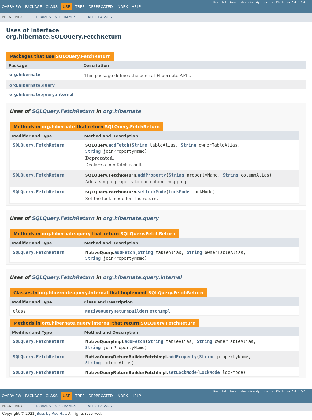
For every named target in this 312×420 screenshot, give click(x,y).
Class (52, 7)
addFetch (119, 145)
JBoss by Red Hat (50, 413)
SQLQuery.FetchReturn (83, 56)
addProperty (152, 175)
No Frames (65, 17)
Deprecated (100, 7)
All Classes (100, 17)
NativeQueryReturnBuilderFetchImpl (127, 311)
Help (136, 7)
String (139, 145)
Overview (11, 7)
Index (122, 7)
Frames (43, 17)
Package (33, 7)
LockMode (179, 191)
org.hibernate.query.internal (41, 94)
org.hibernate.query (32, 85)
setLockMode (152, 191)
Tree (80, 7)
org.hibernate (24, 74)
